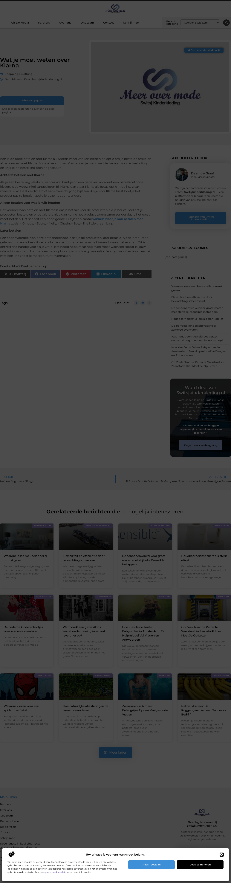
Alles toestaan (152, 864)
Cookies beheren (200, 864)
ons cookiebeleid (56, 872)
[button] (222, 854)
